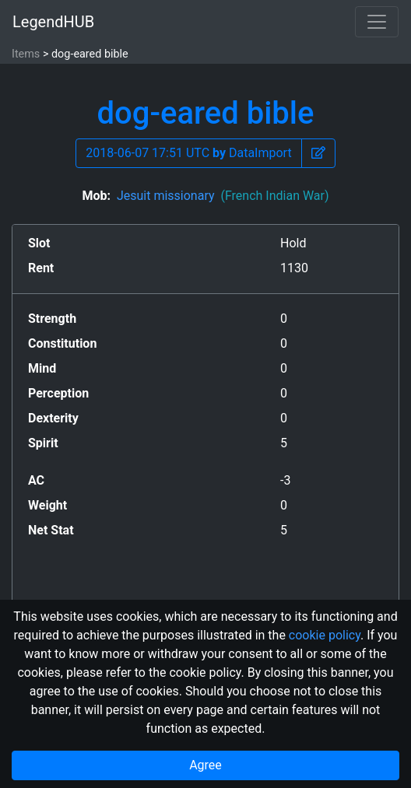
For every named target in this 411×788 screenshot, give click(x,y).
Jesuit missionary (223, 195)
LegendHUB (53, 21)
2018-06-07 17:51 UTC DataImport (188, 152)
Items (26, 54)
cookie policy (324, 635)
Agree (205, 765)
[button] (318, 153)
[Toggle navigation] (377, 21)
